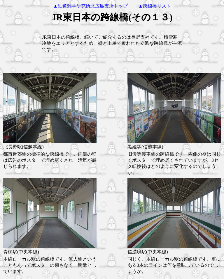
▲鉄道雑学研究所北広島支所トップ (90, 5)
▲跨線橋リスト (154, 5)
